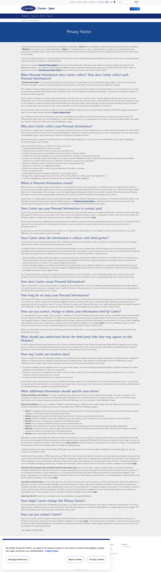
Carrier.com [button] (73, 2)
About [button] (49, 16)
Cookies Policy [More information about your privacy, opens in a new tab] (52, 551)
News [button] (79, 2)
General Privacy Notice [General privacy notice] (48, 65)
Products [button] (25, 16)
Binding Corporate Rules (84, 201)
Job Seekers (108, 549)
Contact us (127, 546)
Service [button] (34, 16)
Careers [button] (85, 2)
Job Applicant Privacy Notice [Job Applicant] (49, 70)
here (122, 449)
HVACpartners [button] (103, 2)
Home (24, 20)
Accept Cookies (96, 559)
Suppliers (107, 551)
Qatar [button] (113, 2)
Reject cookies (75, 559)
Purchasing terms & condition (111, 554)
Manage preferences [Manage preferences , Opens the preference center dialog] (17, 559)
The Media (107, 546)
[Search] (125, 2)
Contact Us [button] (93, 2)
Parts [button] (42, 16)
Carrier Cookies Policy (61, 112)
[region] (56, 554)
